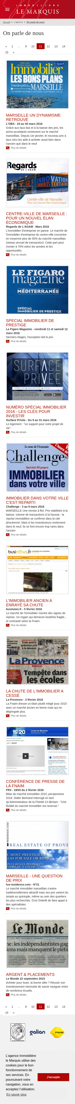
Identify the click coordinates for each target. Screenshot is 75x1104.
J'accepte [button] (53, 1077)
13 (56, 46)
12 (48, 46)
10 (32, 46)
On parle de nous (36, 22)
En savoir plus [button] (16, 1094)
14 (63, 46)
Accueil (6, 22)
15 (6, 52)
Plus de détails (18, 147)
